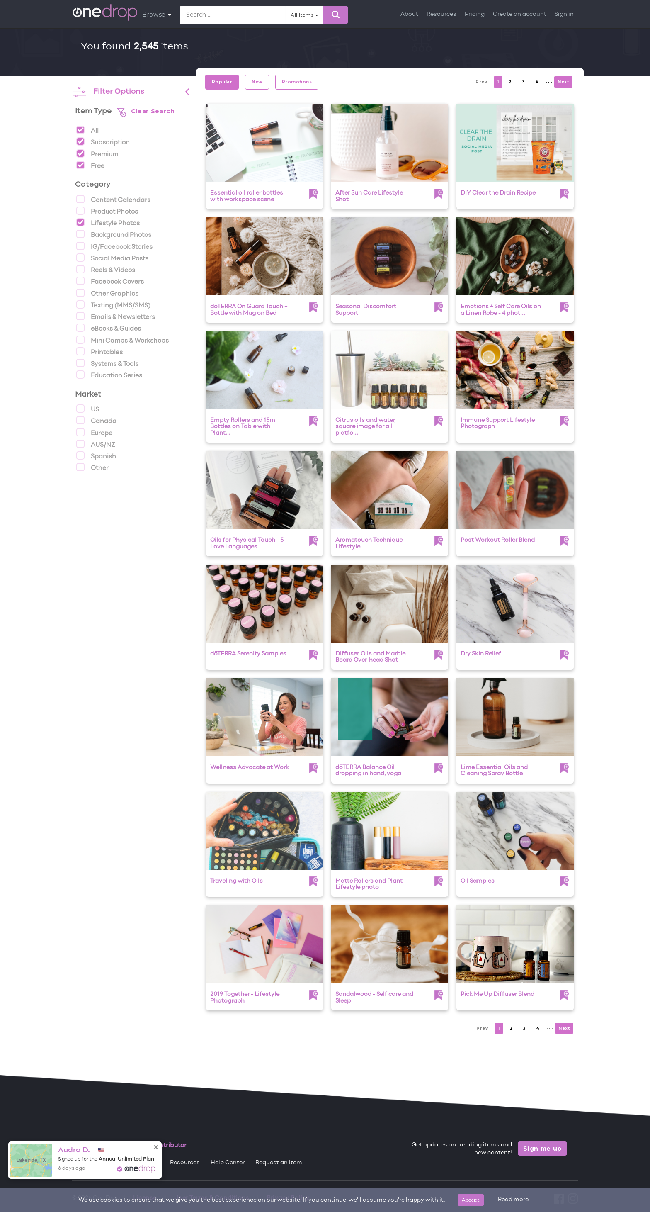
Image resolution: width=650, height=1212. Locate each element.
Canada (96, 420)
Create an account (519, 14)
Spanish (96, 455)
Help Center (228, 1163)
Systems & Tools (107, 363)
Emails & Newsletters (115, 316)
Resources (441, 14)
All (87, 130)
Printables (99, 351)
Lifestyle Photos (108, 222)
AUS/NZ (95, 444)
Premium (97, 153)
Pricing (475, 14)
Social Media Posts (112, 257)
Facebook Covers (110, 281)
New (257, 82)
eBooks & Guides (108, 328)
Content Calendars (113, 199)
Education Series (109, 374)
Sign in (564, 14)
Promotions (297, 82)
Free (90, 165)
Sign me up (542, 1148)
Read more (513, 1199)
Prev (481, 82)
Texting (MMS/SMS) (113, 304)
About (409, 14)
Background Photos (113, 234)
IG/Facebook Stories (114, 246)
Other (92, 467)
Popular (222, 82)
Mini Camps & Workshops (122, 340)
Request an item (278, 1163)
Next (563, 82)
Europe (94, 432)
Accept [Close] (471, 1200)
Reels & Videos (105, 269)
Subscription (103, 141)
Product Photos (107, 211)
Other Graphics (107, 293)
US (87, 408)
